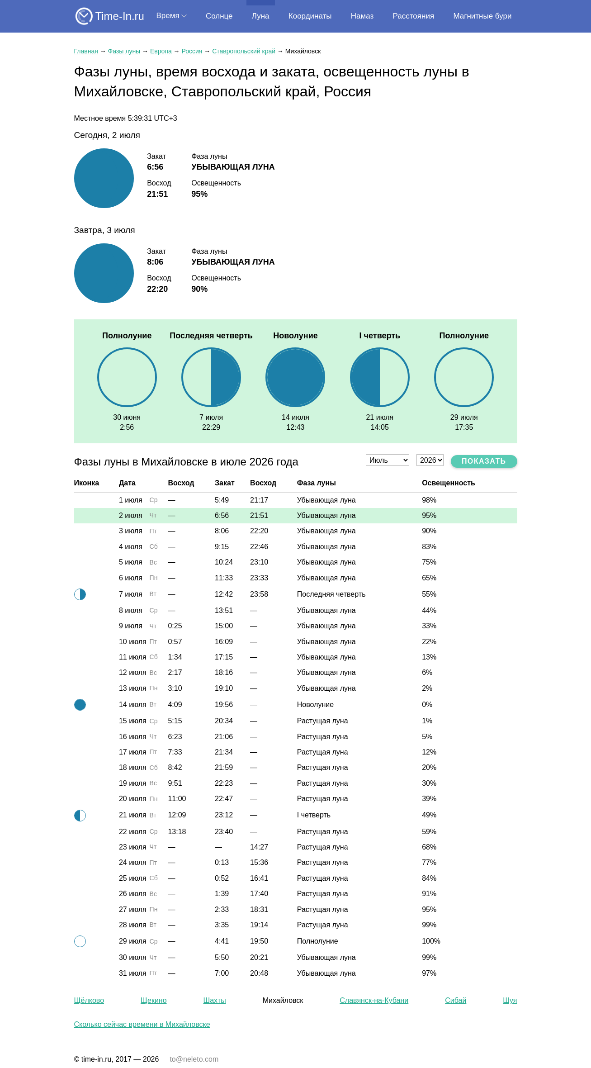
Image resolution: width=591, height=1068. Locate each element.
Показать (484, 461)
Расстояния (414, 16)
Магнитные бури (482, 16)
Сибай (455, 1000)
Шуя (510, 1000)
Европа (161, 51)
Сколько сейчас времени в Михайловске (142, 1024)
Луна (260, 16)
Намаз (362, 16)
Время (168, 15)
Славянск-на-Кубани (374, 1000)
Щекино (154, 1000)
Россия (191, 51)
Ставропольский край (243, 51)
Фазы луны (124, 51)
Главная (86, 51)
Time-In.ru (119, 16)
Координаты (310, 16)
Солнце (219, 16)
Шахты (214, 1000)
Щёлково (89, 1000)
